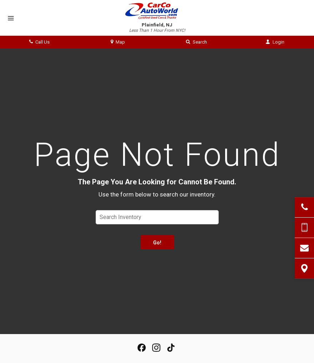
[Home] (157, 10)
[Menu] (10, 18)
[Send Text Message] (304, 228)
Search (196, 42)
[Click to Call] (304, 207)
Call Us (39, 42)
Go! (157, 242)
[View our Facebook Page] (141, 347)
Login (274, 42)
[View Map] (304, 268)
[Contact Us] (304, 248)
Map (118, 42)
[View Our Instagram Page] (156, 347)
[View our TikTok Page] (171, 347)
